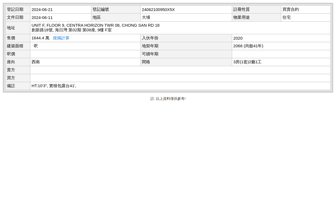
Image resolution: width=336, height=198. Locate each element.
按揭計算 (61, 37)
